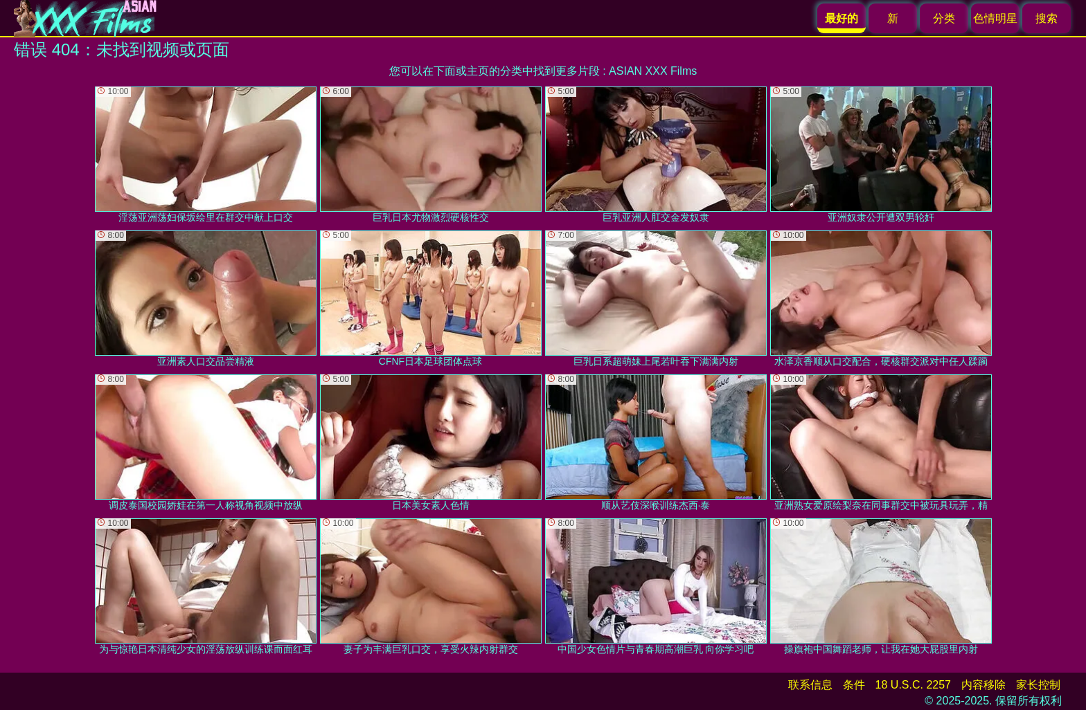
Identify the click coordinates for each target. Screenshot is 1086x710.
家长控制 (1038, 685)
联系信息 (810, 685)
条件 (854, 685)
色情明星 (995, 18)
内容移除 (983, 685)
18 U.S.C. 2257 (913, 685)
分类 (944, 18)
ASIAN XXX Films (653, 71)
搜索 (1046, 18)
